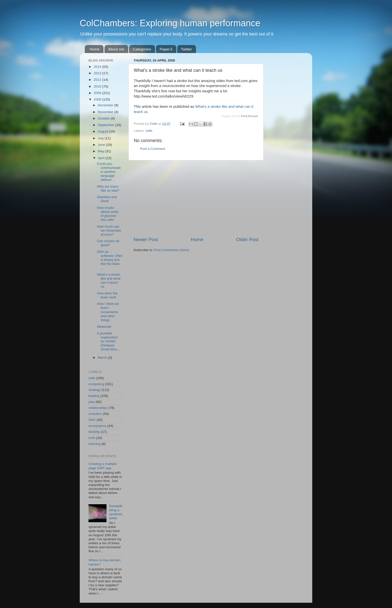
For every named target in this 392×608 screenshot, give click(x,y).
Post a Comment (152, 149)
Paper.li (166, 49)
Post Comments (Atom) (171, 250)
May (101, 151)
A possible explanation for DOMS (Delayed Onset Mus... (108, 341)
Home (95, 49)
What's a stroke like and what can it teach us (108, 281)
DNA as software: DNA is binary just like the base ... (109, 260)
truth (91, 438)
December (106, 105)
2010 (98, 86)
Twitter (186, 49)
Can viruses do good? (108, 243)
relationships (98, 408)
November (106, 112)
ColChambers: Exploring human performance (170, 23)
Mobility (94, 432)
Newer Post (146, 239)
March (103, 357)
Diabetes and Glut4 (107, 199)
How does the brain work (107, 295)
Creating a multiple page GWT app (102, 466)
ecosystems (97, 426)
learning (94, 444)
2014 (98, 67)
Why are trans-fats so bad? (108, 188)
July (101, 138)
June (102, 145)
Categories (142, 49)
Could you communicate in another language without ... (109, 172)
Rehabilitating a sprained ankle (115, 512)
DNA (92, 420)
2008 (98, 99)
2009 (98, 93)
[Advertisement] (196, 198)
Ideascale (104, 326)
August (103, 131)
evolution (95, 414)
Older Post (247, 239)
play (91, 402)
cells (149, 131)
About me (116, 49)
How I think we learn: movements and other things (108, 312)
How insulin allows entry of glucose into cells (107, 214)
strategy (94, 390)
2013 (98, 73)
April (102, 158)
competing (96, 384)
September (106, 125)
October (104, 118)
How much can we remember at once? (109, 230)
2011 (98, 80)
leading (94, 396)
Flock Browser (249, 116)
